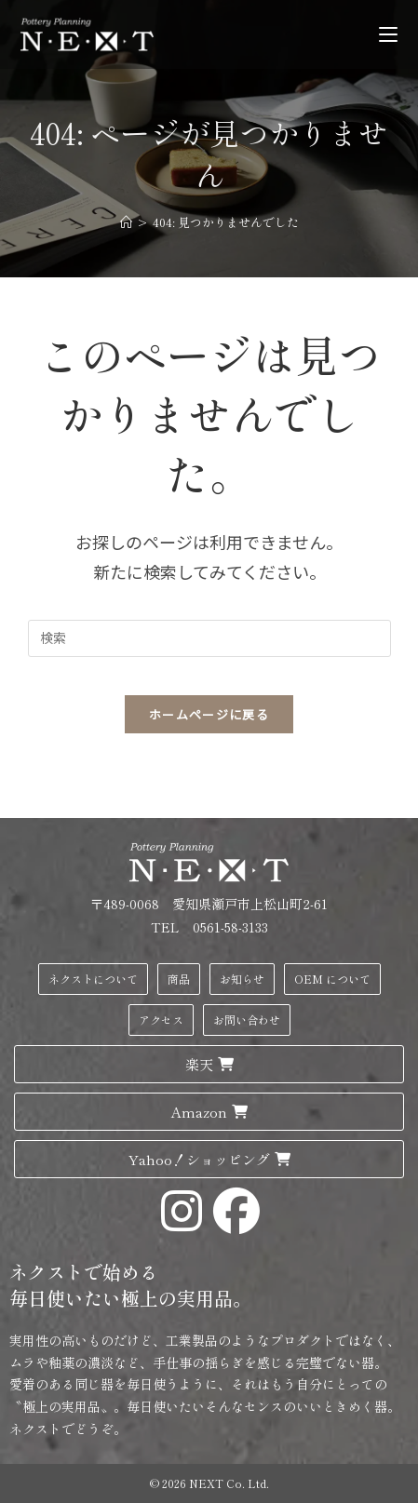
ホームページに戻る (209, 714)
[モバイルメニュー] (388, 34)
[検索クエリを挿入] (209, 638)
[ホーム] (126, 222)
